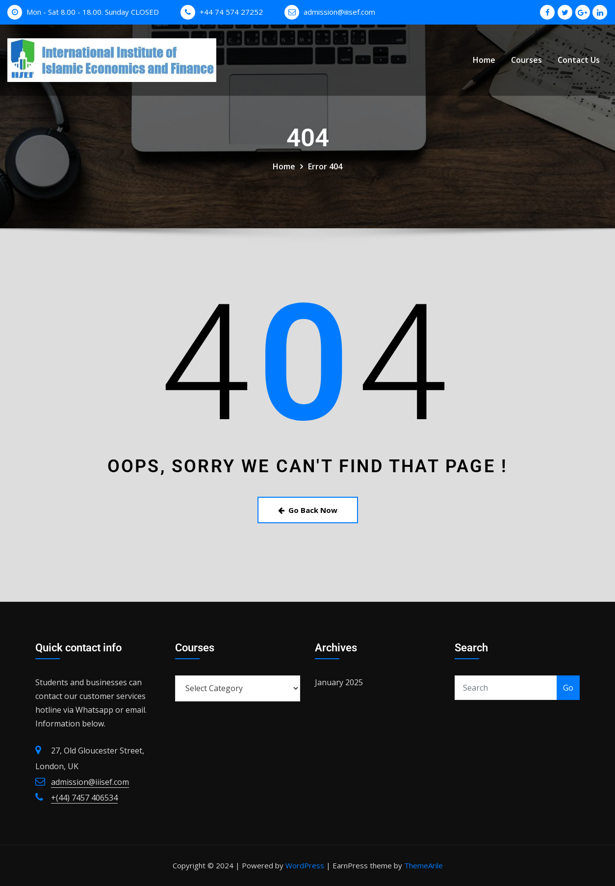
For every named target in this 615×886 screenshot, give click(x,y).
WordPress (304, 865)
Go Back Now (307, 510)
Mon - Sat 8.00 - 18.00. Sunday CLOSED (92, 12)
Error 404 (325, 166)
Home (484, 60)
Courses (526, 60)
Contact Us (579, 60)
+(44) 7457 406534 (84, 797)
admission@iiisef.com (339, 12)
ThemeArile (423, 865)
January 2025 (339, 682)
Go (568, 687)
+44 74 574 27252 (231, 12)
